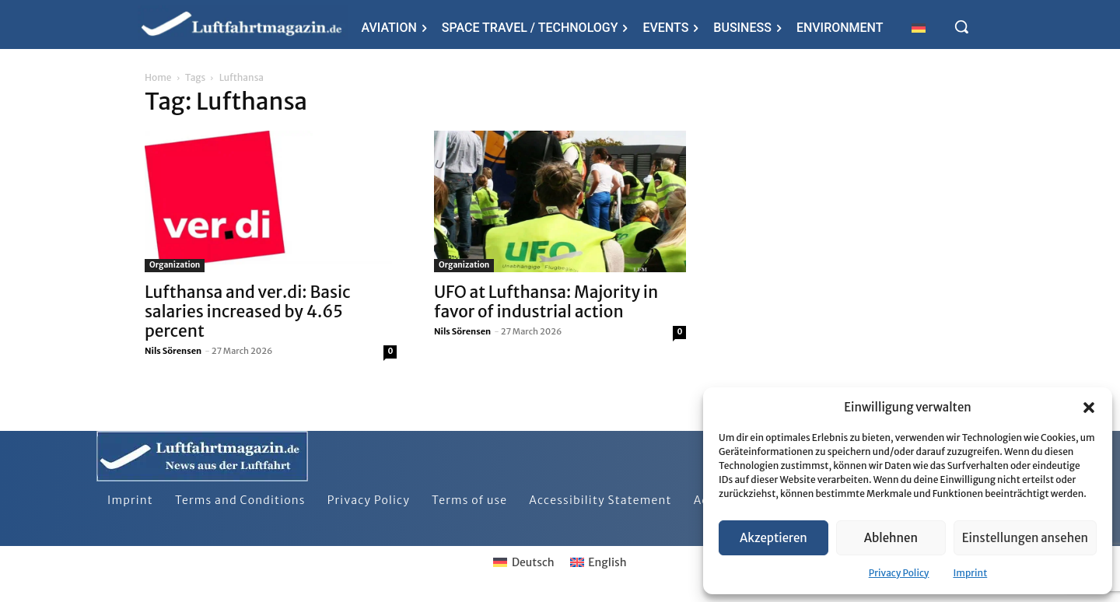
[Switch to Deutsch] (523, 562)
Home (158, 77)
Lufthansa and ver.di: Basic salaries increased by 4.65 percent (248, 311)
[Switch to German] (918, 27)
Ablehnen (891, 537)
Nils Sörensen (173, 350)
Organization (174, 265)
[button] (1089, 407)
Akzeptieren (773, 537)
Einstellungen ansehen (1025, 537)
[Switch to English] (598, 562)
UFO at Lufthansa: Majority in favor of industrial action (546, 302)
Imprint (970, 573)
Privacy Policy (899, 573)
